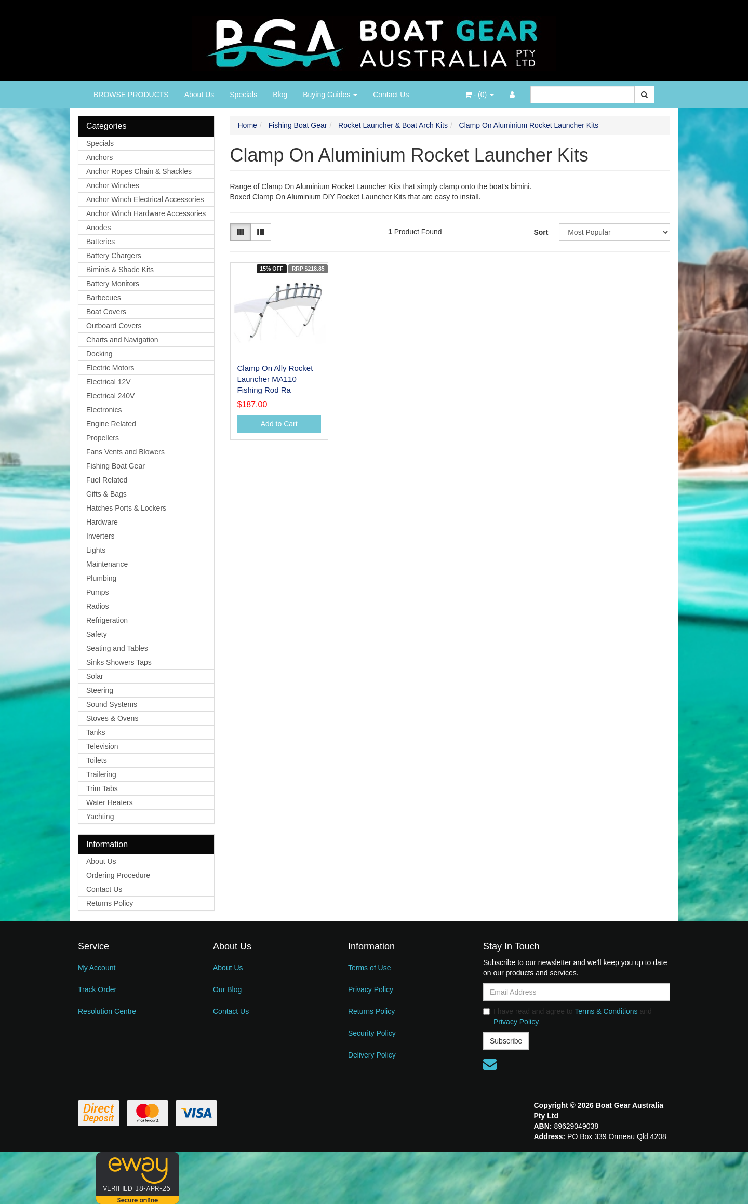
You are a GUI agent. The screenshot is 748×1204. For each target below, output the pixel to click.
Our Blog (227, 989)
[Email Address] (576, 992)
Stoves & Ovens (112, 718)
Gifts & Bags (106, 494)
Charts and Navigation (122, 340)
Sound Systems (111, 704)
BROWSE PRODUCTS (131, 94)
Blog (280, 94)
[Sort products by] (614, 232)
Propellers (102, 438)
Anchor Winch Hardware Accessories (146, 213)
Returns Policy (109, 903)
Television (102, 746)
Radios (97, 606)
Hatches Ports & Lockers (126, 508)
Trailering (101, 774)
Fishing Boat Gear (115, 466)
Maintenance (107, 564)
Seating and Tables (117, 648)
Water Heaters (109, 802)
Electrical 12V (108, 382)
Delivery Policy (372, 1055)
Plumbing (101, 578)
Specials (243, 94)
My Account (96, 968)
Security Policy (372, 1033)
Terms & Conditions (606, 1011)
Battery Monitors (112, 283)
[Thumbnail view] (240, 232)
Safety (96, 634)
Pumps (97, 592)
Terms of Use (369, 968)
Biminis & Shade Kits (120, 269)
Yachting (100, 816)
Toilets (96, 760)
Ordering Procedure (118, 875)
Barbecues (103, 297)
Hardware (102, 522)
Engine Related (111, 424)
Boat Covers (106, 311)
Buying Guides (330, 94)
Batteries (100, 241)
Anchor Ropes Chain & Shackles (139, 171)
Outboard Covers (114, 326)
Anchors (99, 157)
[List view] (260, 232)
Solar (94, 676)
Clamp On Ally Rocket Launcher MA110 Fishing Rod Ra (275, 379)
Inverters (100, 536)
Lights (95, 550)
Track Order (97, 989)
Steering (99, 690)
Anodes (98, 227)
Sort (540, 232)
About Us (199, 94)
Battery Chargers (113, 255)
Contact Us (391, 94)
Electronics (104, 410)
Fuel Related (106, 480)
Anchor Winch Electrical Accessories (145, 199)
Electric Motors (110, 368)
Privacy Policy (370, 989)
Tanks (95, 732)
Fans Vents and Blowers (125, 452)
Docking (99, 354)
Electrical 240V (110, 396)
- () (479, 94)
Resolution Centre (107, 1011)
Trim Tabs (102, 788)
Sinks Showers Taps (119, 662)
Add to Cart (279, 424)
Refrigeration (107, 620)
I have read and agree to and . (567, 1016)
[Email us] (490, 1064)
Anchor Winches (112, 185)
